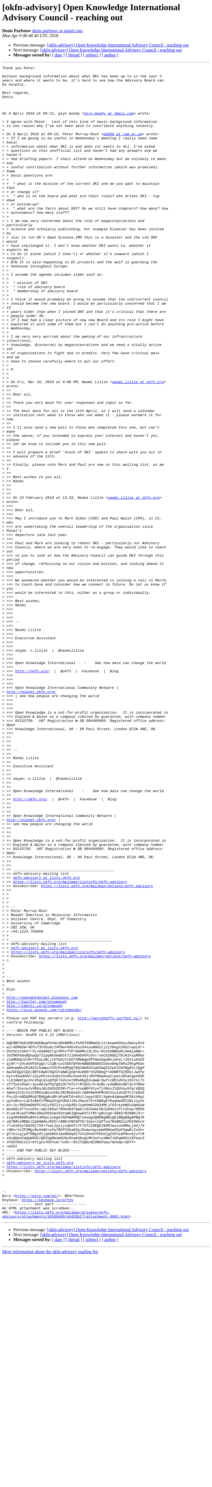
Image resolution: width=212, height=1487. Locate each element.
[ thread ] (74, 55)
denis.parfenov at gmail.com (57, 30)
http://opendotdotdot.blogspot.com (42, 1184)
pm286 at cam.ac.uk (123, 147)
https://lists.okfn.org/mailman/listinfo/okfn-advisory (70, 1045)
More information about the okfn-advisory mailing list (50, 1482)
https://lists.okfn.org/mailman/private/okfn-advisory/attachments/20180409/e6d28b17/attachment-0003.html (65, 1444)
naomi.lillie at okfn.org (138, 445)
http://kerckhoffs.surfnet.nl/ (109, 1208)
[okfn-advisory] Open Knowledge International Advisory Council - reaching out (118, 45)
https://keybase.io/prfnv (47, 1426)
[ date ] (58, 55)
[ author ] (110, 55)
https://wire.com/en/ (36, 1422)
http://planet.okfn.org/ (31, 817)
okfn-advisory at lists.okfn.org (46, 1040)
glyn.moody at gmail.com (108, 123)
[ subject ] (92, 55)
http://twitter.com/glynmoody (37, 1189)
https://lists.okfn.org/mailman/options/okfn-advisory (97, 1050)
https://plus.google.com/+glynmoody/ (44, 1198)
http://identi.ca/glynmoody (35, 1193)
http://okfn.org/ (32, 792)
